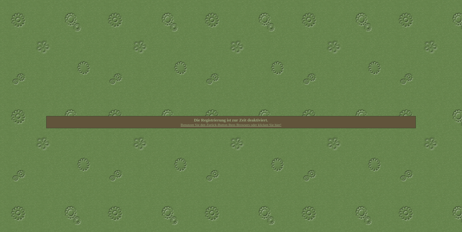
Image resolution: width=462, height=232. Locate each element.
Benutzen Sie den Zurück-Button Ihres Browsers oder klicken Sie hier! (231, 125)
